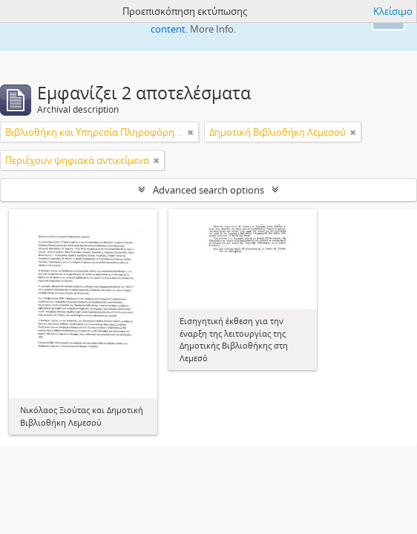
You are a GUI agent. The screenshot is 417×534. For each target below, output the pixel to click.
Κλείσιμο (393, 11)
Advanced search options (208, 190)
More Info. (213, 29)
